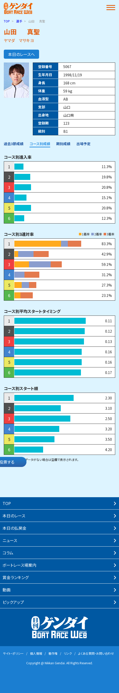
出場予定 (83, 143)
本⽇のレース (14, 516)
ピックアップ (13, 602)
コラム (8, 553)
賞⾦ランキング (15, 577)
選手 (19, 21)
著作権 (52, 653)
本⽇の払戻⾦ (14, 528)
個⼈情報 (36, 653)
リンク (68, 653)
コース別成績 (39, 143)
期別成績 (63, 143)
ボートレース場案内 (19, 565)
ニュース (10, 540)
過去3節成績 (13, 143)
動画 (7, 590)
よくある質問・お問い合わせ (96, 653)
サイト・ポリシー (13, 653)
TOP (7, 21)
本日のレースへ (21, 54)
